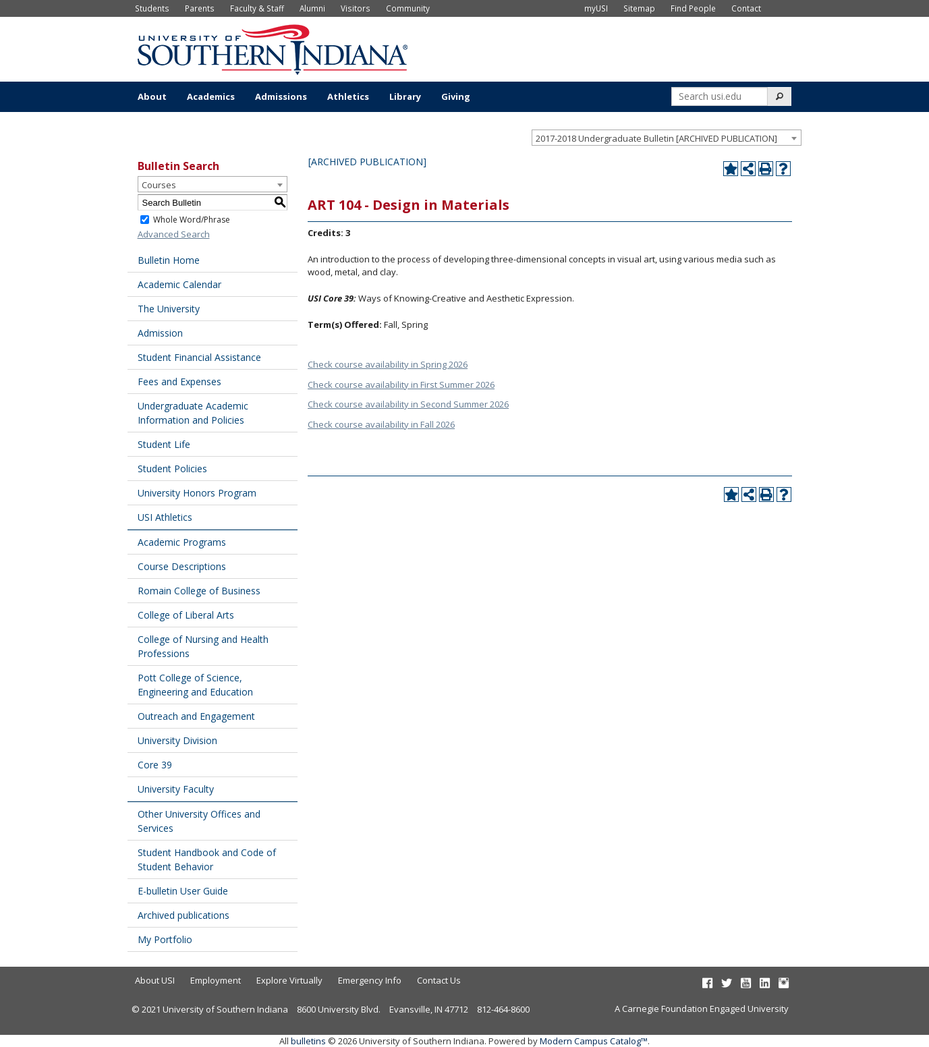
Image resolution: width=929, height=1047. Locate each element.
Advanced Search (174, 234)
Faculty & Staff (257, 8)
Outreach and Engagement (196, 716)
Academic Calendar (179, 284)
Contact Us (439, 980)
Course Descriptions (182, 566)
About (152, 96)
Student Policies (172, 468)
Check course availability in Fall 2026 (381, 424)
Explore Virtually (289, 980)
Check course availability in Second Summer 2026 (408, 404)
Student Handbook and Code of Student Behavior (207, 859)
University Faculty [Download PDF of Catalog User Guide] (176, 789)
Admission (160, 333)
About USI (155, 980)
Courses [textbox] (159, 185)
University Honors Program (197, 492)
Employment (215, 980)
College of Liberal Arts (186, 615)
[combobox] (666, 138)
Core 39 (155, 764)
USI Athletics (165, 517)
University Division (177, 740)
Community (408, 8)
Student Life (164, 444)
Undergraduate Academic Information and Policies (193, 412)
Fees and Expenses (179, 381)
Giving (455, 96)
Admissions (281, 96)
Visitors (355, 8)
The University (169, 308)
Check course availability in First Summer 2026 (401, 384)
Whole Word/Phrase (191, 219)
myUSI (596, 8)
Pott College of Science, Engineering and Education (195, 684)
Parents (200, 8)
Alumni (312, 8)
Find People (693, 8)
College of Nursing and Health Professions (203, 646)
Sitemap (639, 8)
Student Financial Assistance (199, 357)
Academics (211, 96)
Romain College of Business (199, 590)
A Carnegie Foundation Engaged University (702, 1008)
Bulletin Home (169, 260)
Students (152, 8)
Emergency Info (369, 980)
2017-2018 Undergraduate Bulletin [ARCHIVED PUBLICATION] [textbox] (656, 138)
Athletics (348, 96)
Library (405, 96)
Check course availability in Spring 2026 (388, 364)
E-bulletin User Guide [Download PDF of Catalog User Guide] (183, 890)
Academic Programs (182, 542)
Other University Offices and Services (199, 821)
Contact (746, 8)
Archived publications (183, 915)
